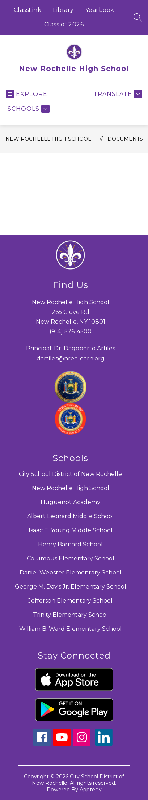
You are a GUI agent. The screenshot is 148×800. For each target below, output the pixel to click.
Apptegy (91, 789)
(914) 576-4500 (71, 331)
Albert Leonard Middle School (70, 516)
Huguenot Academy (70, 502)
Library (63, 9)
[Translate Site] (117, 94)
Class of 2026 (64, 24)
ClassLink (28, 9)
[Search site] (138, 17)
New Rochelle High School (48, 139)
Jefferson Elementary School (70, 600)
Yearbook (99, 9)
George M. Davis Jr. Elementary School (70, 586)
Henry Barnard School (70, 544)
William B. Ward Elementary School (70, 628)
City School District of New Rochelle (70, 474)
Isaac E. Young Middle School (71, 530)
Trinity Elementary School (70, 614)
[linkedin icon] (104, 743)
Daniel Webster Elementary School (71, 572)
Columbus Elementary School (70, 558)
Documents (125, 139)
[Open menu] (26, 94)
